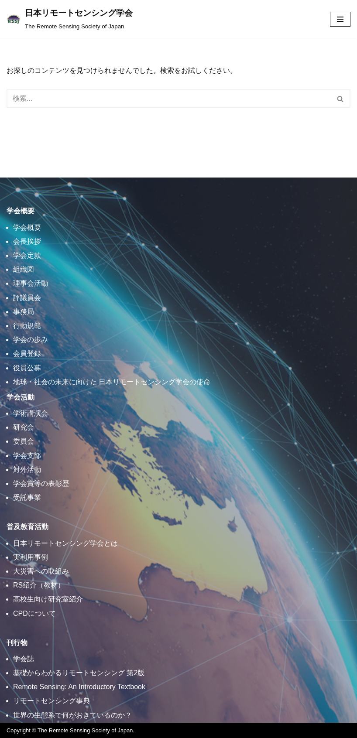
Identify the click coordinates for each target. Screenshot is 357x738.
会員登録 (27, 353)
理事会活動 (30, 283)
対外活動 (27, 469)
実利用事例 (30, 557)
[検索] (169, 98)
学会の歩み (30, 339)
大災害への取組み (41, 571)
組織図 (23, 269)
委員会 (23, 441)
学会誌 (23, 659)
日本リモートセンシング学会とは (65, 543)
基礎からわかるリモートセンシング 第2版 (78, 672)
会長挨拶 (27, 241)
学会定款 (27, 255)
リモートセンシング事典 (51, 700)
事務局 (23, 311)
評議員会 (27, 297)
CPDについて (34, 613)
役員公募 (27, 368)
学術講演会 (30, 413)
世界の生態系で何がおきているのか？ (72, 715)
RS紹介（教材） (39, 585)
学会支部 (27, 455)
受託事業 (27, 497)
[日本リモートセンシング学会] (70, 19)
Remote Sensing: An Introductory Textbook (79, 686)
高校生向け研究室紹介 (48, 599)
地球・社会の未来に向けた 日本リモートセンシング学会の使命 (111, 382)
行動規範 (27, 325)
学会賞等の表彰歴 (41, 483)
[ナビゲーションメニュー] (340, 19)
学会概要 (27, 227)
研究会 (23, 427)
